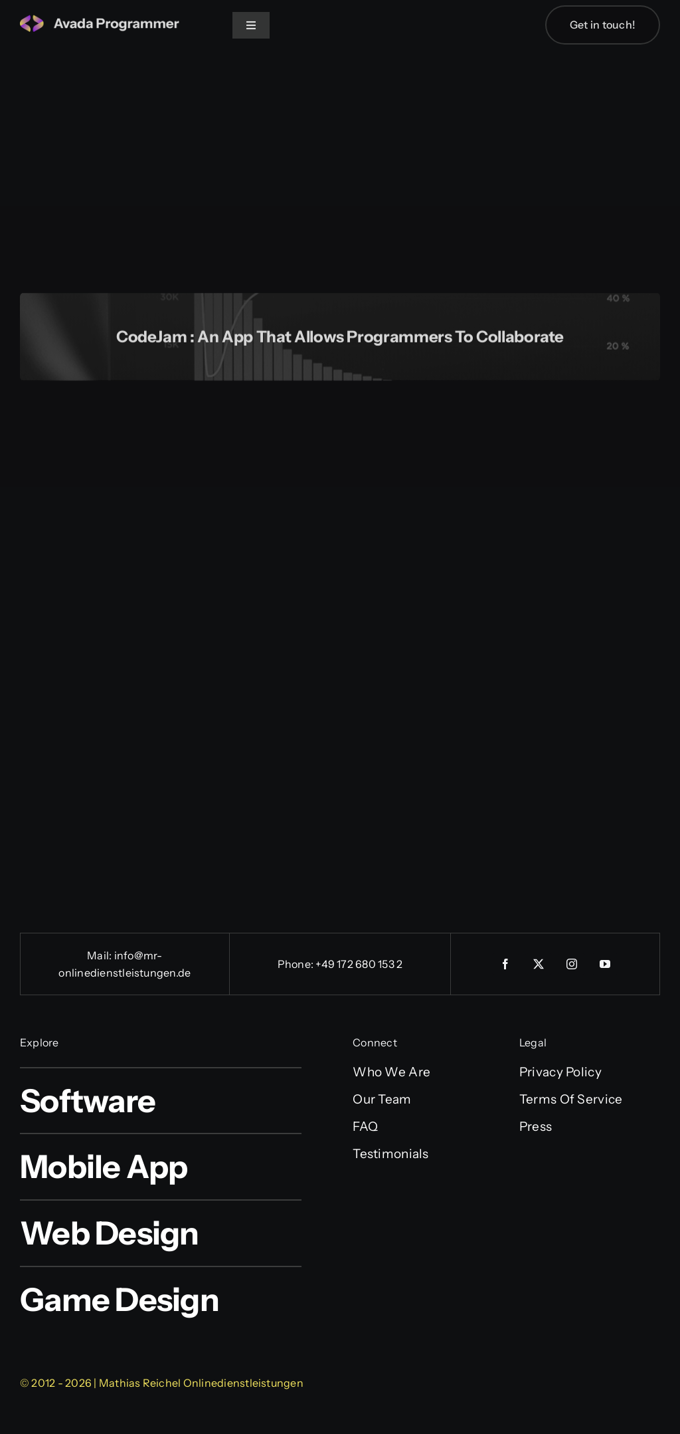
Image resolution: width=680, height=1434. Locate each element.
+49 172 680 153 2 (358, 964)
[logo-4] (99, 21)
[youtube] (605, 964)
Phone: (297, 964)
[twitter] (538, 964)
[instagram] (571, 964)
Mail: (100, 955)
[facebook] (505, 964)
